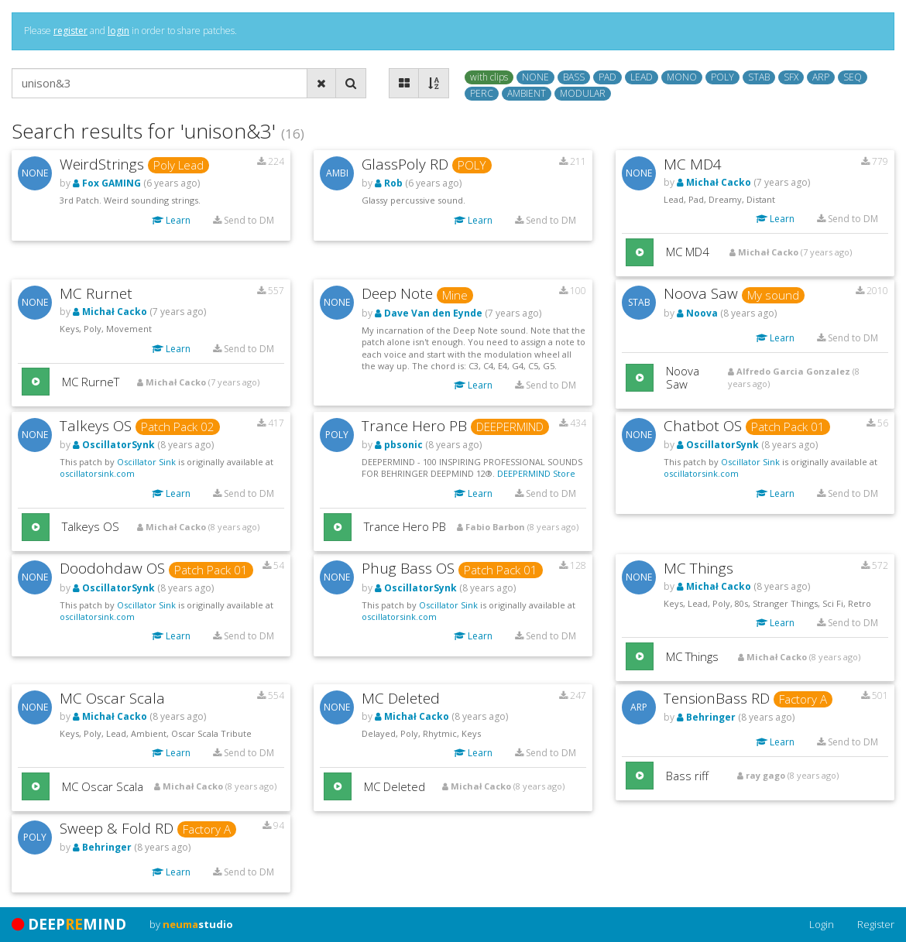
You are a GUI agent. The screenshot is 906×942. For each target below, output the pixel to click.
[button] (640, 252)
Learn (171, 220)
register (70, 30)
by (191, 924)
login (118, 30)
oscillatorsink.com (97, 473)
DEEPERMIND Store (536, 473)
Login (821, 924)
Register (875, 924)
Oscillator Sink (146, 462)
